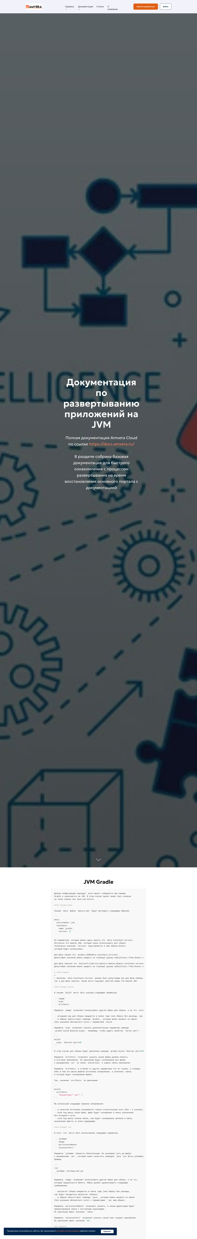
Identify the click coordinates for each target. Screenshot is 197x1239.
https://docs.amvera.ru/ (111, 444)
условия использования (68, 1231)
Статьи (100, 6)
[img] (34, 7)
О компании (113, 7)
